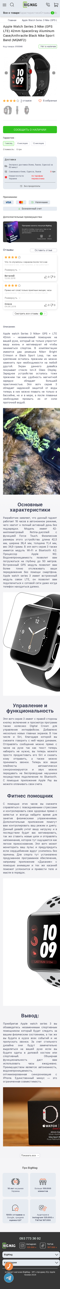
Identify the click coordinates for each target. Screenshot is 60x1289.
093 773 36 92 (30, 1238)
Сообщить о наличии (30, 129)
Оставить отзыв (43, 250)
